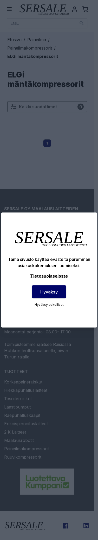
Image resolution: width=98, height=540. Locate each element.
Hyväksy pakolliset (49, 305)
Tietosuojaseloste (49, 276)
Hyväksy (49, 292)
